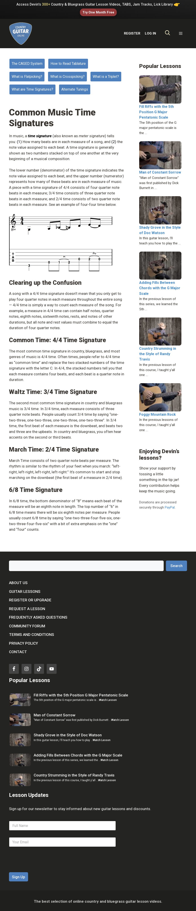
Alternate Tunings (74, 88)
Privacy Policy (23, 641)
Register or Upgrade (30, 598)
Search (176, 564)
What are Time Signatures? (32, 88)
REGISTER (132, 32)
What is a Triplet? (106, 75)
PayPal (170, 506)
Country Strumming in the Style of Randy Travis (157, 352)
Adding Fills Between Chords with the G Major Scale (159, 286)
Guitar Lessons (24, 590)
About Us (18, 581)
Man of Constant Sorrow (160, 171)
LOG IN (150, 32)
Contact (18, 650)
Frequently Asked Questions (38, 616)
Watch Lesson (108, 698)
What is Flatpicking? (27, 75)
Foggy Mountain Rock (157, 413)
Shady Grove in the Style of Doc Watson (68, 733)
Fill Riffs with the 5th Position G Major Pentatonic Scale (156, 110)
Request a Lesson (27, 607)
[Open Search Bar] (168, 32)
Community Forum (27, 624)
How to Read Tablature (68, 62)
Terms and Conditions (31, 633)
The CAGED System (27, 62)
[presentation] (43, 868)
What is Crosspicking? (67, 75)
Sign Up (18, 875)
